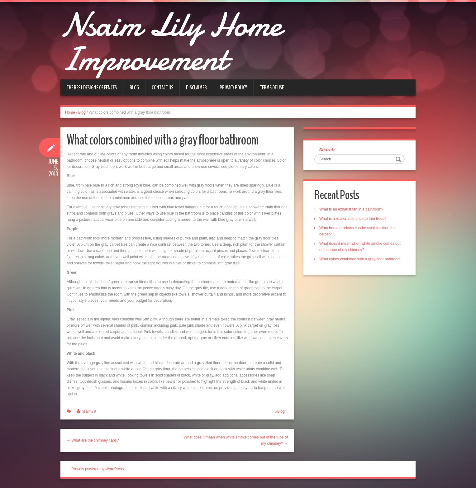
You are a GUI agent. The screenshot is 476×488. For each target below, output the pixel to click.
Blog (134, 87)
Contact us (162, 87)
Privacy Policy (233, 87)
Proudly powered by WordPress (97, 469)
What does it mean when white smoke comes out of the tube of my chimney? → (236, 440)
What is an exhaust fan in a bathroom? (351, 209)
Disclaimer (196, 87)
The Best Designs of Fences (92, 87)
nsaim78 (89, 411)
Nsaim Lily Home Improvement (170, 42)
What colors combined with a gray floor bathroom (360, 259)
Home (70, 112)
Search (327, 149)
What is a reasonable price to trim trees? (352, 218)
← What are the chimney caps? (93, 440)
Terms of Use (272, 87)
